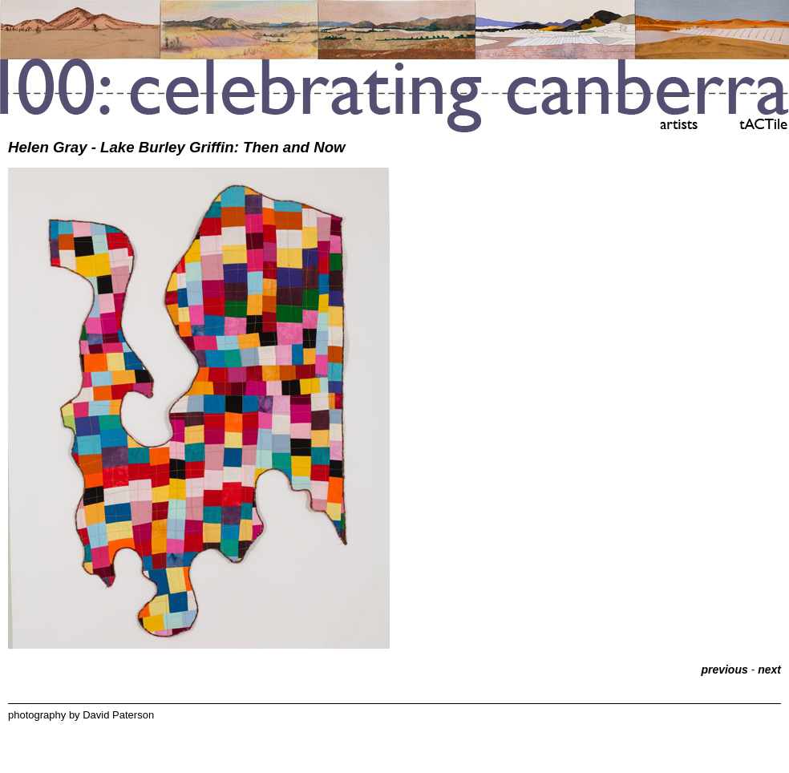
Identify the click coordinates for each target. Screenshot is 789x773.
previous (724, 669)
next (769, 669)
